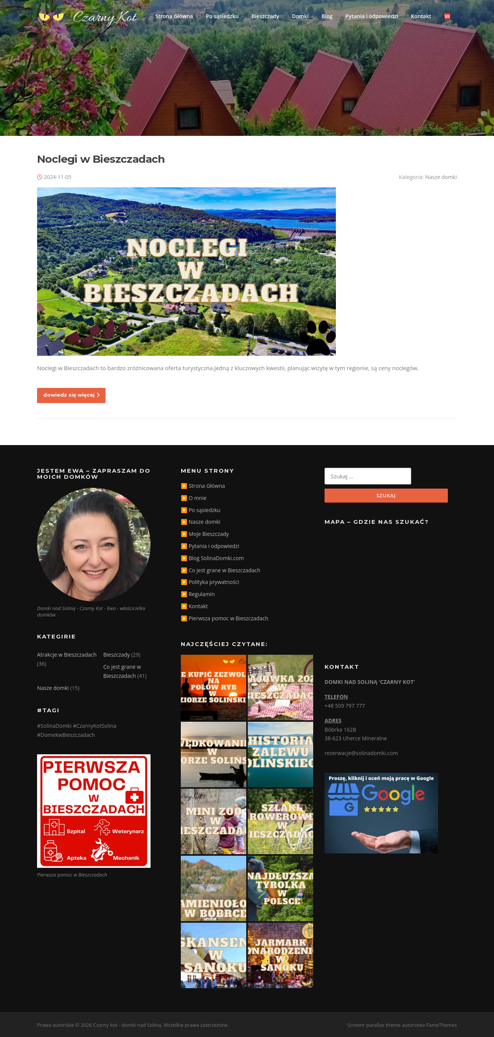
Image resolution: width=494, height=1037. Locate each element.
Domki (300, 16)
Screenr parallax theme (374, 1024)
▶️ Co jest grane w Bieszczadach (220, 570)
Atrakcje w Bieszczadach (66, 654)
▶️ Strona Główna (203, 485)
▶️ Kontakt (194, 606)
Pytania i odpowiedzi (371, 16)
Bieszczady (265, 16)
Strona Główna (174, 16)
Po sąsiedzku (222, 16)
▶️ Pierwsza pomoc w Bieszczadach (224, 618)
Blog (327, 16)
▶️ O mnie (194, 497)
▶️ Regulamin (198, 594)
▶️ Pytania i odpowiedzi (210, 546)
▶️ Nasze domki (201, 521)
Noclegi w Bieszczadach (101, 159)
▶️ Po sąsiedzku (201, 510)
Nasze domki (441, 177)
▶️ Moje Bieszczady (205, 533)
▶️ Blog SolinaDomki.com (212, 558)
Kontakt (421, 16)
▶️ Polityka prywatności (210, 581)
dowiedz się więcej (71, 395)
